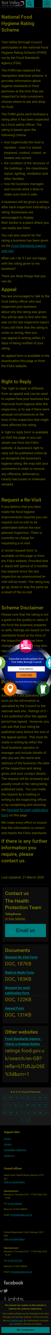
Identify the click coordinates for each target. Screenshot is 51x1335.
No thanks (20, 682)
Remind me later (30, 682)
